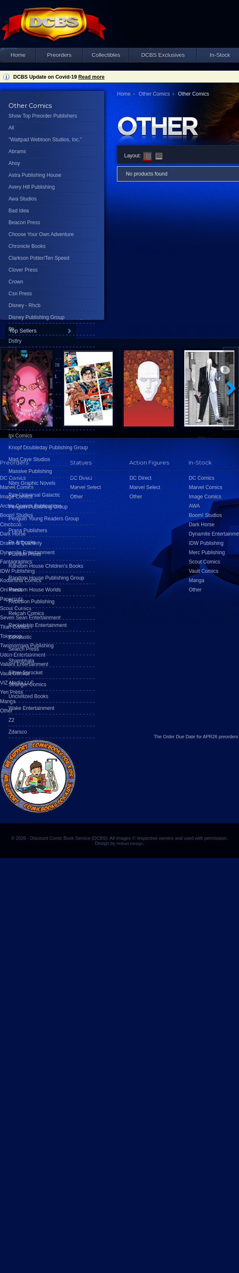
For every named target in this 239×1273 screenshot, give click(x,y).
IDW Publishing (206, 543)
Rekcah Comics (26, 613)
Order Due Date (179, 736)
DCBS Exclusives (163, 55)
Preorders (59, 55)
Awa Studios (22, 199)
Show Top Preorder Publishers (42, 116)
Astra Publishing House (34, 175)
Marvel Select (144, 487)
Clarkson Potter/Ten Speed (38, 258)
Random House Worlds (34, 590)
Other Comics (154, 94)
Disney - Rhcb (24, 305)
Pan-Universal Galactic (34, 495)
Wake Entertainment (31, 708)
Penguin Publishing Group (37, 507)
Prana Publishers (27, 530)
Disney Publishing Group (36, 317)
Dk (11, 329)
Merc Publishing (207, 552)
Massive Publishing (30, 471)
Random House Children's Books (45, 566)
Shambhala (21, 661)
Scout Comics (204, 562)
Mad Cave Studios (29, 459)
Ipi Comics (20, 436)
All (11, 128)
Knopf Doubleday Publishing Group (48, 448)
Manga (8, 701)
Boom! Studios (205, 515)
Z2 (11, 720)
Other (6, 711)
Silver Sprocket (25, 673)
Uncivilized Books (28, 696)
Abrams (17, 151)
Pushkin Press (24, 554)
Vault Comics (203, 571)
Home (18, 55)
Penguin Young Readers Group (43, 519)
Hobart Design (130, 843)
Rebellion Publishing (31, 602)
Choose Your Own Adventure (41, 234)
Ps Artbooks (22, 542)
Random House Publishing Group (46, 578)
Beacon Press (24, 222)
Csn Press (20, 294)
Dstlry (15, 341)
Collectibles (106, 55)
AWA (194, 506)
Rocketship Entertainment (37, 625)
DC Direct (140, 478)
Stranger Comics (27, 684)
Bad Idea (18, 211)
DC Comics (201, 478)
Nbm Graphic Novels (32, 483)
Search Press (23, 649)
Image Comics (205, 497)
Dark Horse (201, 525)
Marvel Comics (205, 487)
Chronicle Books (26, 246)
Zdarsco (17, 732)
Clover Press (23, 270)
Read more (91, 77)
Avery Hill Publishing (31, 187)
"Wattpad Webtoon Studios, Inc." (45, 140)
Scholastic (20, 637)
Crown (15, 282)
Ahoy (14, 163)
